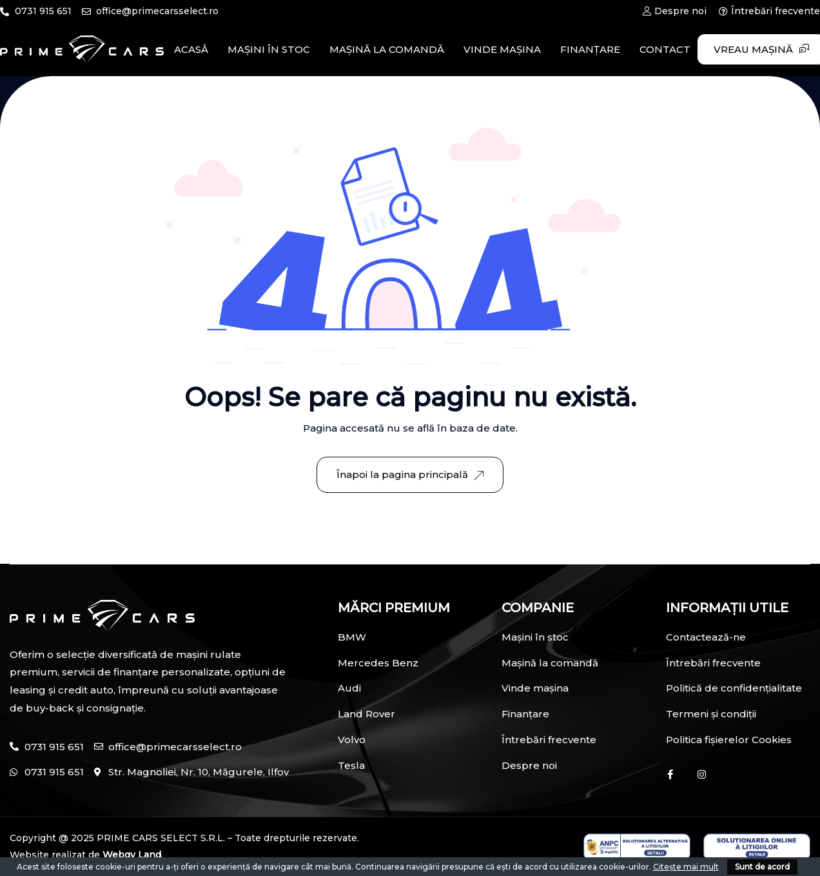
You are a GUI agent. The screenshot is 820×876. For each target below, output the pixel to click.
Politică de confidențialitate (734, 688)
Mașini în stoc (535, 637)
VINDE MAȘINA (502, 49)
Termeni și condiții (711, 714)
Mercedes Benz (378, 663)
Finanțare (525, 714)
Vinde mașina (535, 688)
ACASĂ (191, 49)
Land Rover (366, 714)
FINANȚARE (590, 49)
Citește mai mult (686, 866)
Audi (349, 688)
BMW (352, 637)
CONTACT (664, 49)
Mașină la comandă (550, 663)
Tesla (351, 765)
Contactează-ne (706, 637)
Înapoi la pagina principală (410, 474)
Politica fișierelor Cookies (729, 739)
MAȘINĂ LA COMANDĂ (386, 49)
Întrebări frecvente (549, 739)
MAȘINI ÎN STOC (269, 49)
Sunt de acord (762, 866)
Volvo (352, 739)
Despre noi (529, 765)
